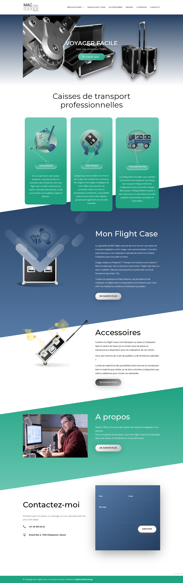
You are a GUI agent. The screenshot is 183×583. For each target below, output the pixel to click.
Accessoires (115, 7)
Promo (129, 7)
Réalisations (74, 7)
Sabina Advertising (83, 579)
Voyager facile (91, 44)
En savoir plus (90, 58)
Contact (155, 7)
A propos (141, 7)
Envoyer (147, 529)
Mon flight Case (96, 7)
